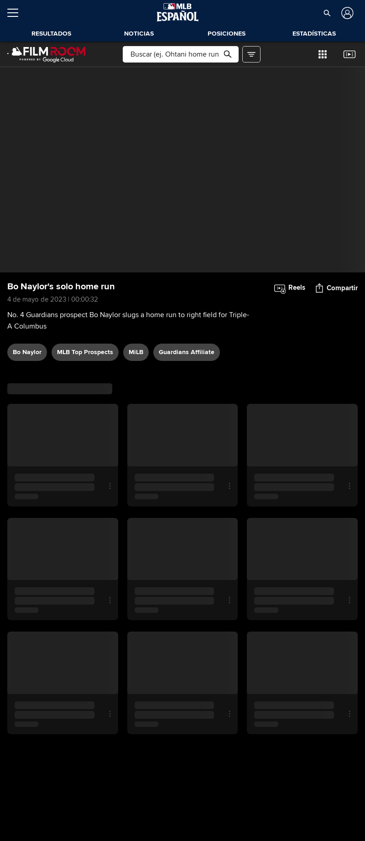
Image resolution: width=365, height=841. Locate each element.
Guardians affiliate (186, 352)
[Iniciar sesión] (346, 13)
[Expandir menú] (16, 13)
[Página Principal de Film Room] (46, 54)
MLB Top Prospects (85, 352)
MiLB (136, 352)
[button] (327, 13)
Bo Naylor (27, 352)
